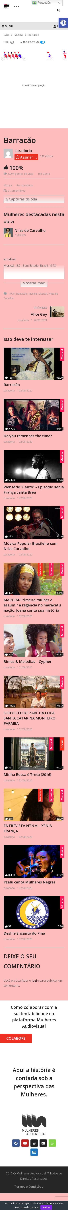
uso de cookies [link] (30, 1207)
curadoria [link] (23, 150)
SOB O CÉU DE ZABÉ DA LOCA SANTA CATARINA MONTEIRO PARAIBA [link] (29, 724)
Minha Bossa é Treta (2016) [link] (27, 782)
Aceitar (46, 1207)
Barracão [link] (21, 293)
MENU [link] (7, 26)
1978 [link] (12, 293)
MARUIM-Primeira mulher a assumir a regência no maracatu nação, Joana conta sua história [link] (32, 608)
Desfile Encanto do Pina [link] (24, 945)
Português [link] (41, 3)
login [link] (35, 993)
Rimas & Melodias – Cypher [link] (27, 666)
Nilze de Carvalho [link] (30, 230)
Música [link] (8, 185)
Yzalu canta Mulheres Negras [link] (29, 892)
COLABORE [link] (16, 1050)
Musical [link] (42, 293)
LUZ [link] (9, 42)
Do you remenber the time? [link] (28, 435)
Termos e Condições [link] (28, 1199)
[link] (63, 23)
